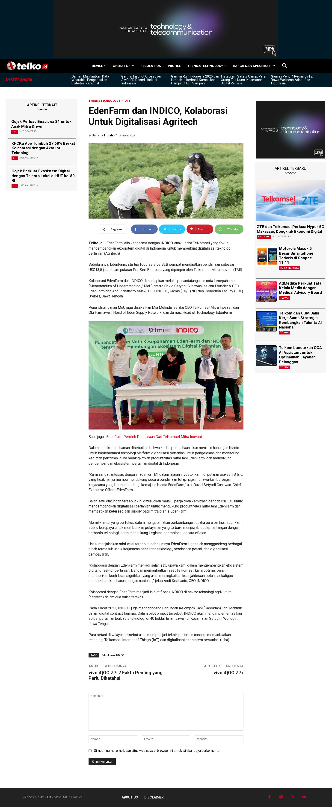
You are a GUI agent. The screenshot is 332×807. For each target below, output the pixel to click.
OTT (14, 131)
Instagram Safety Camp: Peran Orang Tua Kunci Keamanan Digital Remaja (244, 79)
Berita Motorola (289, 268)
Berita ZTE (263, 237)
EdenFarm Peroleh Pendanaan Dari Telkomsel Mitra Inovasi (154, 437)
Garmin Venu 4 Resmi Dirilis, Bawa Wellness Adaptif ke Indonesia (292, 79)
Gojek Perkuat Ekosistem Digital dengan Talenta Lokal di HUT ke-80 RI (43, 176)
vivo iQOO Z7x (228, 672)
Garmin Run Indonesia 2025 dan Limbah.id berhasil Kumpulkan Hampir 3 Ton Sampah (195, 79)
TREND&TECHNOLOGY (104, 101)
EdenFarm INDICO (113, 655)
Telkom (284, 298)
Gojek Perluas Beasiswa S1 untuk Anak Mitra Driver (41, 123)
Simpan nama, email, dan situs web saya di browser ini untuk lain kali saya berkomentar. (157, 750)
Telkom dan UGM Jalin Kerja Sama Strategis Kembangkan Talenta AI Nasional (300, 320)
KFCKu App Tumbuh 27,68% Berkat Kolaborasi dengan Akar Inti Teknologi (43, 148)
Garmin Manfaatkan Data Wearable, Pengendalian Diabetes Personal (90, 79)
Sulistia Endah (102, 135)
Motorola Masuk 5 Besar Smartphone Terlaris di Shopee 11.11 (296, 255)
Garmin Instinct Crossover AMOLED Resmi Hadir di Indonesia (141, 79)
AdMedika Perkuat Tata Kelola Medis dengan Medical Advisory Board (300, 288)
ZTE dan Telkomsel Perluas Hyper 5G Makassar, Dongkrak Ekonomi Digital (290, 228)
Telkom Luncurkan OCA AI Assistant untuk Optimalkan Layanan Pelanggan (300, 354)
